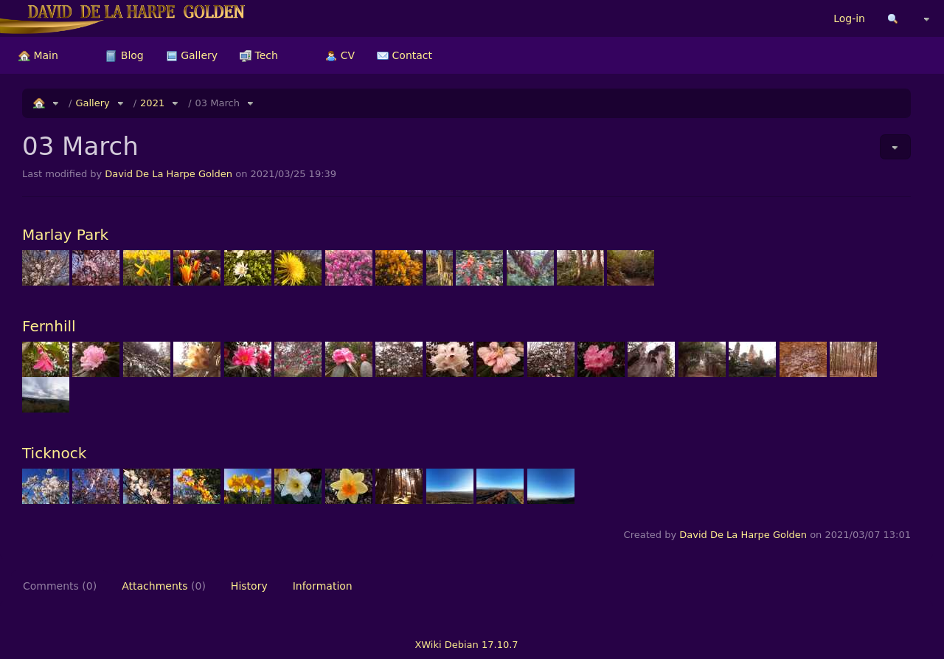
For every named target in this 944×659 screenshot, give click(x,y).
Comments (60, 586)
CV (340, 55)
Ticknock (54, 453)
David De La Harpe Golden (168, 173)
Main (38, 55)
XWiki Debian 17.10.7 (466, 644)
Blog (124, 55)
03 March (217, 102)
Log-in (849, 18)
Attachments (164, 586)
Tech (259, 55)
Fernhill (49, 326)
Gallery (192, 55)
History (249, 586)
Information (323, 586)
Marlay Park (65, 235)
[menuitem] (38, 55)
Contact (404, 55)
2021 (152, 102)
